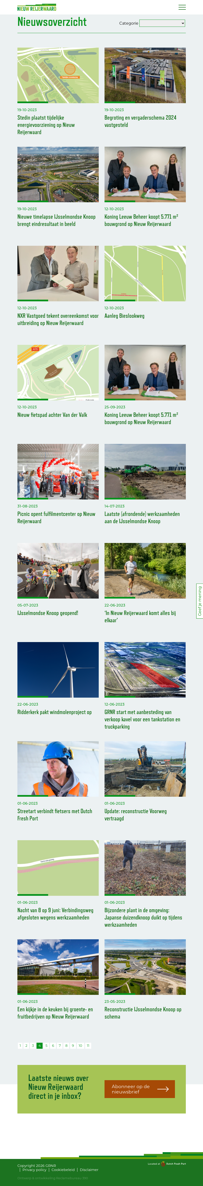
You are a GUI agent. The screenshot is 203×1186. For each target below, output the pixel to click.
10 (80, 1045)
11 (88, 1045)
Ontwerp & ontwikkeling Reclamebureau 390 (52, 1178)
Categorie (128, 23)
